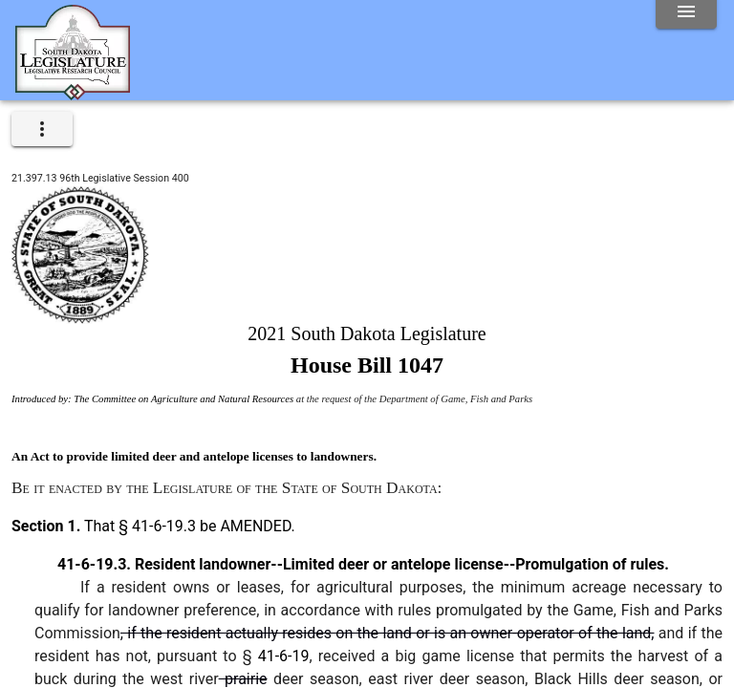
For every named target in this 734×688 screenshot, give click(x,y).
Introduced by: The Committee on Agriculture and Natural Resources (152, 399)
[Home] (72, 92)
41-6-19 (284, 656)
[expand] (42, 129)
